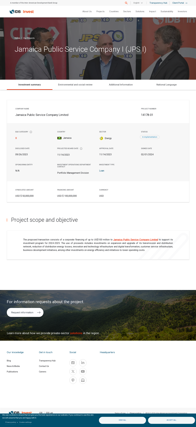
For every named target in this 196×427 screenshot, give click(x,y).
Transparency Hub (158, 3)
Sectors (127, 11)
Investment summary (29, 84)
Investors (182, 11)
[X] (73, 371)
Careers (42, 372)
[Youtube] (82, 371)
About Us (87, 11)
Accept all (171, 420)
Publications (12, 372)
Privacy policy (10, 422)
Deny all (122, 420)
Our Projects (29, 38)
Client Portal (179, 3)
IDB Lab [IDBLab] (49, 413)
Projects (100, 11)
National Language (166, 84)
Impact (152, 11)
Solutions (140, 11)
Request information (26, 312)
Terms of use (120, 413)
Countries (114, 11)
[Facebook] (73, 362)
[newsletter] (82, 380)
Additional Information (121, 84)
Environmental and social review (75, 84)
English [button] (137, 3)
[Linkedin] (82, 362)
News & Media (13, 366)
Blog (9, 361)
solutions (76, 333)
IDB (40, 413)
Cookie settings (25, 422)
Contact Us (44, 366)
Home (17, 38)
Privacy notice (135, 413)
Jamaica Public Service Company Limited (135, 239)
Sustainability (167, 11)
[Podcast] (73, 380)
